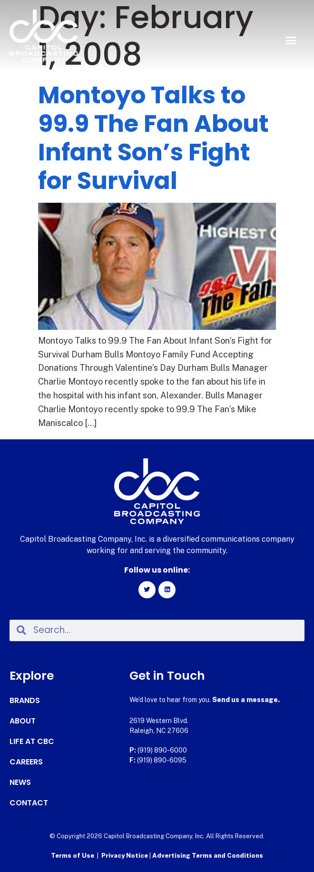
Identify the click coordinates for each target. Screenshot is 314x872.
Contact (29, 803)
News (20, 782)
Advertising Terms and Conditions (207, 855)
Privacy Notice (125, 855)
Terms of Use (72, 855)
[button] (291, 40)
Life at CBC (32, 741)
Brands (25, 700)
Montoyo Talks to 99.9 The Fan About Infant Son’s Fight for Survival (153, 138)
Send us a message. (246, 700)
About (23, 721)
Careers (26, 762)
